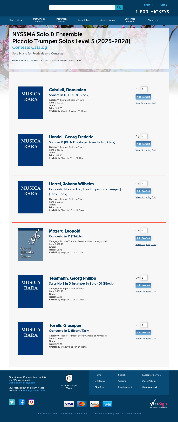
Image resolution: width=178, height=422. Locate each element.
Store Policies (149, 381)
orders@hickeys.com (34, 391)
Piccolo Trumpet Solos (62, 61)
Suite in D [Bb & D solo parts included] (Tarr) (82, 142)
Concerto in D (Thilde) (65, 236)
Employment (125, 387)
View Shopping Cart (146, 103)
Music (23, 61)
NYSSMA (45, 61)
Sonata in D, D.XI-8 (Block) (69, 95)
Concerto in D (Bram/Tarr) (69, 331)
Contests (34, 61)
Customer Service (151, 375)
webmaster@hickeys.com (22, 383)
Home (15, 61)
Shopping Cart (149, 387)
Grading (122, 381)
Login (147, 5)
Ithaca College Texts (69, 386)
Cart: (163, 5)
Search (121, 375)
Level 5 (79, 61)
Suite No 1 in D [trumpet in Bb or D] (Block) (81, 283)
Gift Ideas (100, 381)
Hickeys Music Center (25, 9)
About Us (99, 387)
